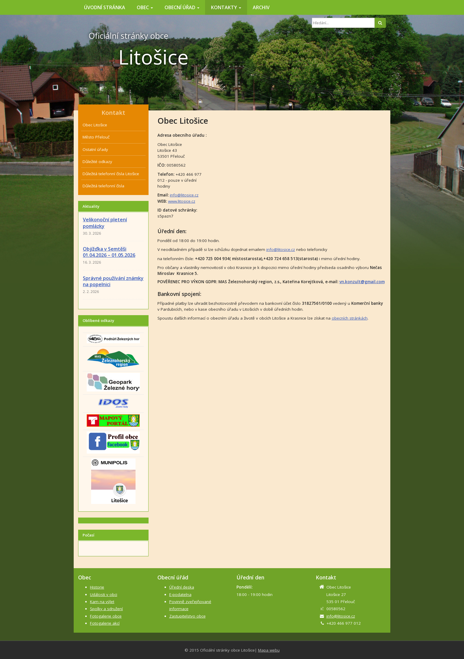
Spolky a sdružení (106, 608)
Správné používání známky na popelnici (113, 281)
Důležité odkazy (97, 161)
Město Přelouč (96, 137)
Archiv (261, 7)
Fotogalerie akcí (105, 623)
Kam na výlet (102, 601)
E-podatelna (180, 594)
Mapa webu (269, 650)
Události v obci (103, 594)
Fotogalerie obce (106, 616)
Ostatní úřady (95, 149)
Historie (97, 587)
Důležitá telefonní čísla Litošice (111, 173)
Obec (145, 7)
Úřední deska (181, 587)
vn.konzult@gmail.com (362, 281)
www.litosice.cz (181, 201)
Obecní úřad (182, 7)
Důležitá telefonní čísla (103, 185)
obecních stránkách (350, 318)
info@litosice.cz (184, 195)
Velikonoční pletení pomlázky (105, 222)
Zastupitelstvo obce (187, 616)
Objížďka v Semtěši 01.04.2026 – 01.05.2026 (109, 252)
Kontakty (226, 7)
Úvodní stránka (104, 7)
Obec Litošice (95, 125)
